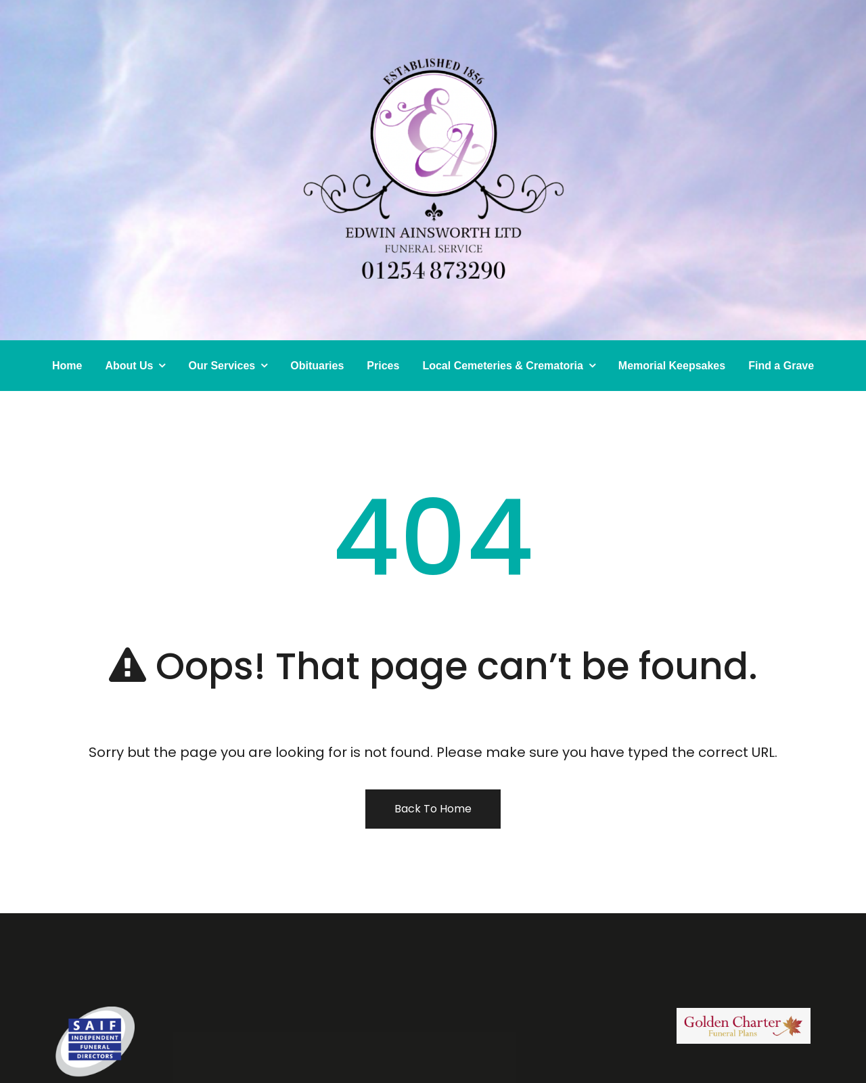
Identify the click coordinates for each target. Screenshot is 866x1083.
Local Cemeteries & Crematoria (502, 365)
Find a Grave (781, 365)
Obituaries (317, 365)
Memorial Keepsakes (671, 365)
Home (67, 365)
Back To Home (433, 808)
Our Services (221, 365)
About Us (129, 365)
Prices (383, 365)
